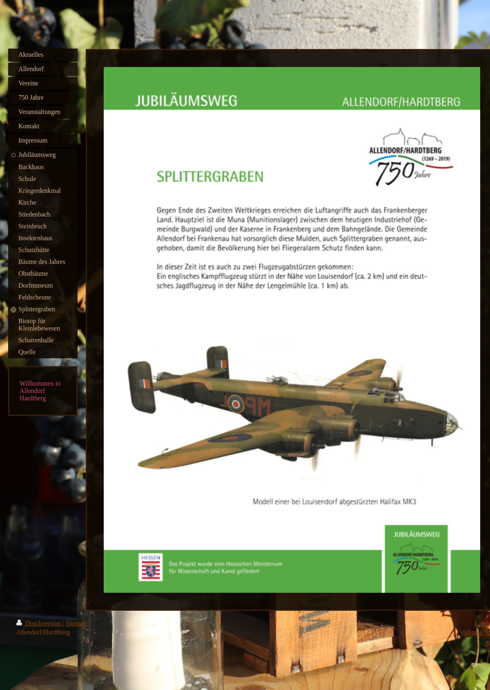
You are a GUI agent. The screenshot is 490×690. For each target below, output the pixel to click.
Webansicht (475, 632)
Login (482, 623)
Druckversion (39, 623)
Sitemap (76, 623)
